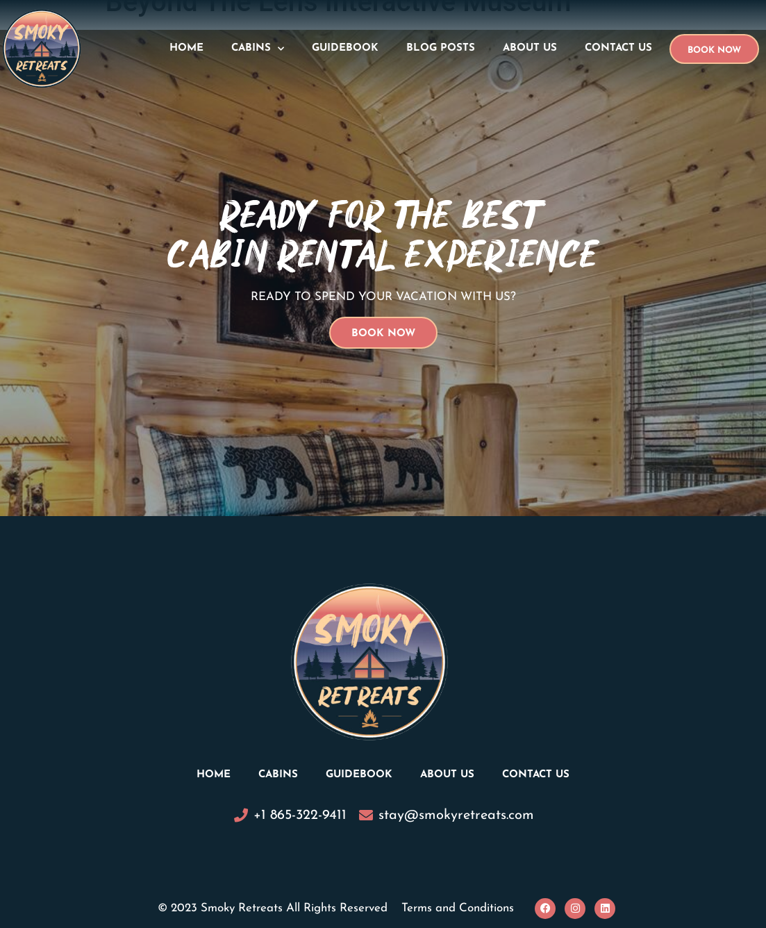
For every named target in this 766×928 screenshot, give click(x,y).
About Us (530, 48)
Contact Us (618, 48)
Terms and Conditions (457, 908)
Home (186, 48)
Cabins (257, 49)
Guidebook (345, 48)
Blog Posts (440, 48)
